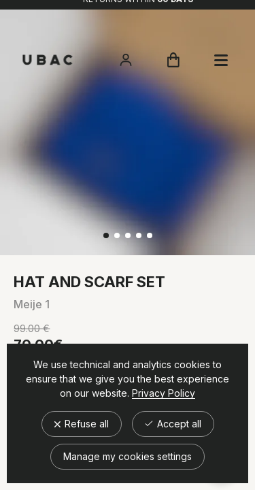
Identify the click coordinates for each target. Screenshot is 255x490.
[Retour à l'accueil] (48, 60)
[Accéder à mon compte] (125, 59)
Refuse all (81, 423)
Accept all (173, 423)
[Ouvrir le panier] (173, 59)
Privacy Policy (163, 393)
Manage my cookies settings (127, 456)
